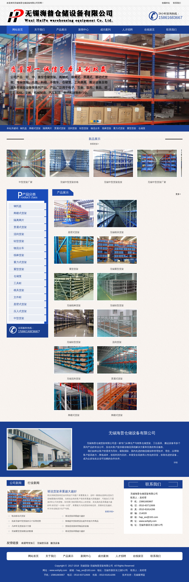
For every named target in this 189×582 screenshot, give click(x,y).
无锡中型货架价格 (70, 182)
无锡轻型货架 (117, 305)
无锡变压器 (43, 543)
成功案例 (103, 556)
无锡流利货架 (74, 378)
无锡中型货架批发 (114, 182)
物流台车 (95, 128)
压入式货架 (20, 311)
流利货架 (72, 128)
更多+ (178, 194)
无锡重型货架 (117, 269)
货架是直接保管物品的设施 (77, 526)
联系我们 (177, 3)
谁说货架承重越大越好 (62, 491)
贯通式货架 (60, 128)
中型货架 (19, 318)
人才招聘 (121, 556)
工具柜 (17, 283)
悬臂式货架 (73, 232)
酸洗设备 (55, 543)
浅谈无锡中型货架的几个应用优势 (26, 521)
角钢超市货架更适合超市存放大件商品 (81, 521)
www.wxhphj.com (58, 570)
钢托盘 (23, 128)
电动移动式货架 (18, 516)
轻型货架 (83, 128)
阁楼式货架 (35, 128)
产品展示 (68, 556)
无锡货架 (84, 565)
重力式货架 (119, 128)
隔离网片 (47, 128)
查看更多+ (94, 144)
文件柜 (17, 297)
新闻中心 (86, 556)
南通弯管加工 (28, 543)
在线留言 (138, 556)
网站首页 (33, 556)
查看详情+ (109, 511)
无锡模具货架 (117, 232)
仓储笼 (141, 128)
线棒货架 (106, 128)
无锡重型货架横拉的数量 (22, 531)
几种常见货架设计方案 (21, 526)
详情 (176, 462)
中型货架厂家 (26, 182)
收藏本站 (166, 3)
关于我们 (51, 556)
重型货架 (131, 128)
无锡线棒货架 (74, 305)
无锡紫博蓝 (139, 575)
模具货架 (19, 290)
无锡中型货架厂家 (157, 182)
